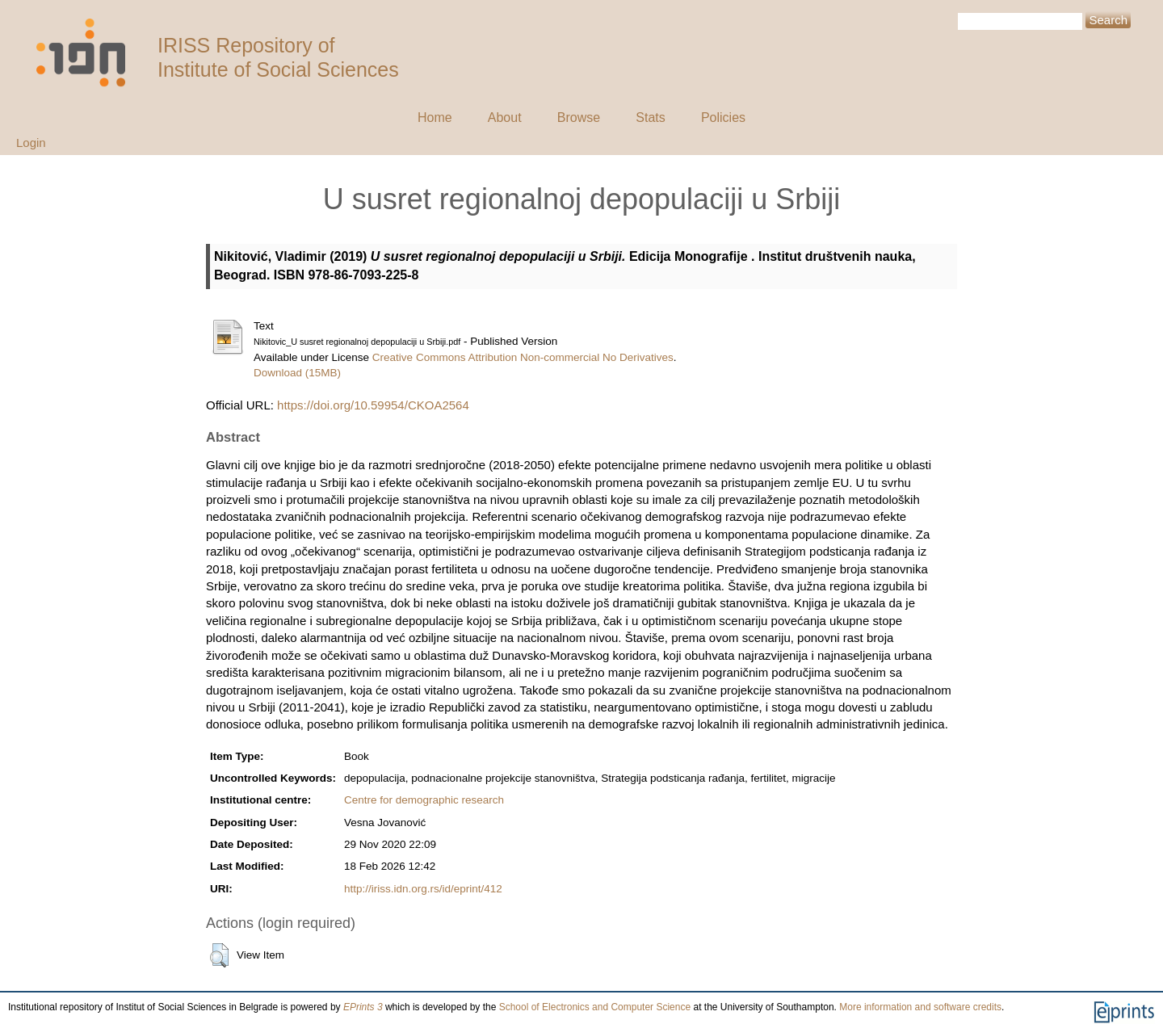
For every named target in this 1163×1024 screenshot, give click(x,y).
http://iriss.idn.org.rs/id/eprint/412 (423, 889)
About (505, 117)
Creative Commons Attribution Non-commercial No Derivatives (523, 357)
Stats (650, 117)
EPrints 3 (363, 1007)
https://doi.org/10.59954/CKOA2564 (373, 405)
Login (31, 142)
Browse (578, 117)
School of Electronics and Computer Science (595, 1007)
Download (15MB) (297, 373)
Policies (723, 117)
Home (435, 117)
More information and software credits (920, 1007)
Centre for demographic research (424, 800)
